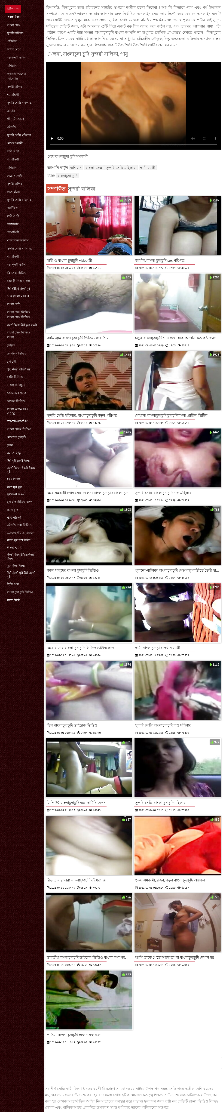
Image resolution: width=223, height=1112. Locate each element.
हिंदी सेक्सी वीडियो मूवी (19, 369)
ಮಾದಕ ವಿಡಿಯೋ (17, 421)
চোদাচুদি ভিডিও (17, 353)
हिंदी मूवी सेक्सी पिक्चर (18, 461)
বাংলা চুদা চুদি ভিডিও (20, 592)
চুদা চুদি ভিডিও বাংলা (20, 502)
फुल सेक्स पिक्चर (16, 566)
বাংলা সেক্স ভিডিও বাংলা (18, 334)
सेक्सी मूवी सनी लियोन (18, 540)
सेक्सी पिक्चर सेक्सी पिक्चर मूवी (21, 470)
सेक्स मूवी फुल (14, 487)
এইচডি (11, 127)
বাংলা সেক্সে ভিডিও (19, 429)
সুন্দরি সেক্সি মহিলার (19, 135)
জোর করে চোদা (16, 393)
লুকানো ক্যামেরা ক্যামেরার (16, 76)
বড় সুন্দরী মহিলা (17, 57)
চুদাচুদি (11, 345)
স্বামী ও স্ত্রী (13, 151)
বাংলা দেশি (13, 304)
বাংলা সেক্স (13, 25)
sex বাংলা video (18, 296)
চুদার (10, 445)
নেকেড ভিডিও (16, 401)
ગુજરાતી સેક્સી (16, 494)
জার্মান (11, 111)
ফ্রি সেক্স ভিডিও (17, 273)
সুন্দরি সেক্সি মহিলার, (19, 103)
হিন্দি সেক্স (13, 584)
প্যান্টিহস (12, 208)
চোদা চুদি (12, 510)
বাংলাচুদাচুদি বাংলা (110, 32)
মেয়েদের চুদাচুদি (16, 437)
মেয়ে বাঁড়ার (14, 192)
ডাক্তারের (12, 224)
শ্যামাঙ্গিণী (13, 95)
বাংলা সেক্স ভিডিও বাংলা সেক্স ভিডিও (18, 314)
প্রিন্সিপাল (13, 8)
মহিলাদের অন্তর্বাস (18, 240)
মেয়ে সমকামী (15, 143)
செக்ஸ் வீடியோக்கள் (20, 533)
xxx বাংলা (13, 479)
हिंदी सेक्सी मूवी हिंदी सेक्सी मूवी (21, 575)
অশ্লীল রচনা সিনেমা (142, 7)
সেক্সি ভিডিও (15, 377)
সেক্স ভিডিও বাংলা (18, 281)
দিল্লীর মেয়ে (14, 49)
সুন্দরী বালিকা (15, 33)
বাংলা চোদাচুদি (16, 385)
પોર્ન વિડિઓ (14, 518)
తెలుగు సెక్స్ (14, 453)
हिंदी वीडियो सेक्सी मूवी (19, 289)
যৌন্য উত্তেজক (15, 119)
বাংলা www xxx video (17, 411)
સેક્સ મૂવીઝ (14, 547)
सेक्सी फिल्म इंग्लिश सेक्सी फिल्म (20, 557)
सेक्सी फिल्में (13, 600)
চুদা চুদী (11, 361)
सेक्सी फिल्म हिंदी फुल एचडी (22, 325)
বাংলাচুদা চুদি (67, 175)
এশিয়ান (12, 41)
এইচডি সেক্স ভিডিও (19, 525)
